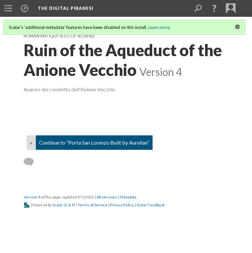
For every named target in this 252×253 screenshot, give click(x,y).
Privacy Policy (122, 204)
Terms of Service (92, 204)
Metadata (128, 197)
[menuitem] (8, 8)
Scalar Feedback (150, 204)
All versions (106, 197)
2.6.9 (69, 204)
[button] (214, 8)
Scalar (57, 204)
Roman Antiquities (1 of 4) (52, 36)
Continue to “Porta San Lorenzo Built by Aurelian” (94, 142)
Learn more (159, 27)
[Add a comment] (32, 162)
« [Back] (31, 142)
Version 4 (32, 197)
